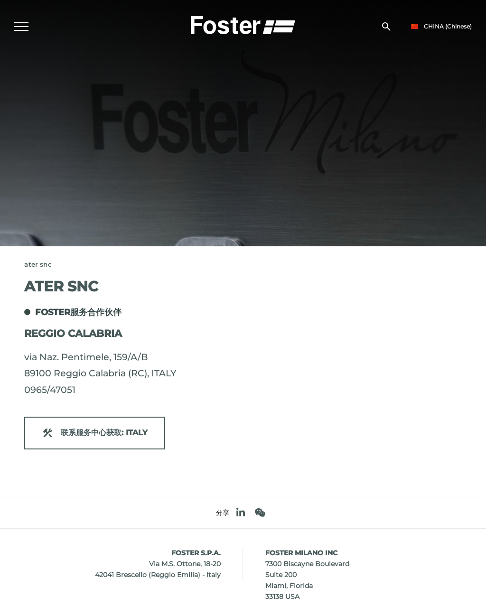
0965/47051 (49, 389)
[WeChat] (259, 513)
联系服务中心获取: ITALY (95, 433)
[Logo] (243, 24)
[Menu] (21, 26)
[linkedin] (240, 513)
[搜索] (386, 26)
